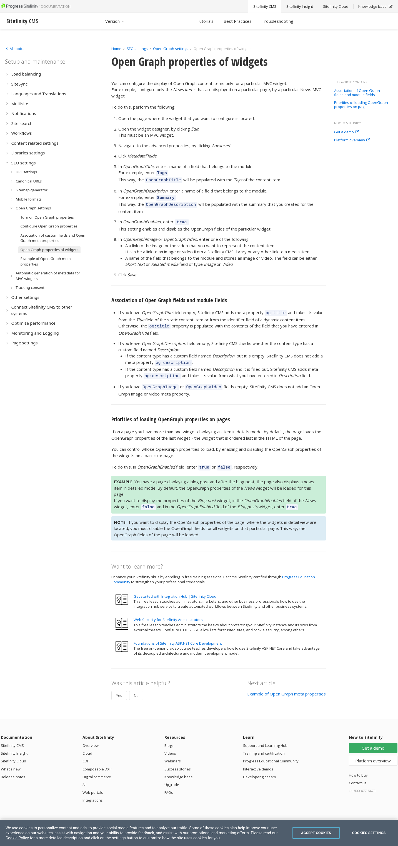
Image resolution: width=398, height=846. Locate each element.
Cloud (87, 743)
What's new (11, 759)
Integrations (92, 790)
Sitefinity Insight (14, 743)
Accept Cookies (316, 833)
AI (84, 774)
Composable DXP (97, 759)
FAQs (168, 782)
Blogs (169, 735)
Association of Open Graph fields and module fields (357, 93)
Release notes (13, 766)
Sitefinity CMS (12, 735)
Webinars (172, 751)
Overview (90, 735)
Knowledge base (178, 766)
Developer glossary (259, 766)
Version (115, 21)
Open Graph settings (170, 48)
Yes (119, 685)
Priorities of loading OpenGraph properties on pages (361, 105)
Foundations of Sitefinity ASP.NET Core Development (178, 633)
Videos (170, 743)
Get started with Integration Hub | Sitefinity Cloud (175, 586)
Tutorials (205, 21)
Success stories (177, 759)
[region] (199, 833)
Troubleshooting (277, 21)
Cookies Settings (369, 833)
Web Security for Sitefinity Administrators (168, 609)
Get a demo (346, 132)
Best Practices (238, 21)
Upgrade (171, 774)
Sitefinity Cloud (13, 751)
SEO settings (137, 48)
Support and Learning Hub (265, 735)
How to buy (358, 765)
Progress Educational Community (271, 751)
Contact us (358, 772)
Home (116, 48)
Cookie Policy (17, 838)
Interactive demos (258, 759)
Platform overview (352, 140)
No (136, 685)
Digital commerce (96, 766)
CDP (85, 751)
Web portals (92, 782)
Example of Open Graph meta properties (286, 684)
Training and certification (264, 743)
